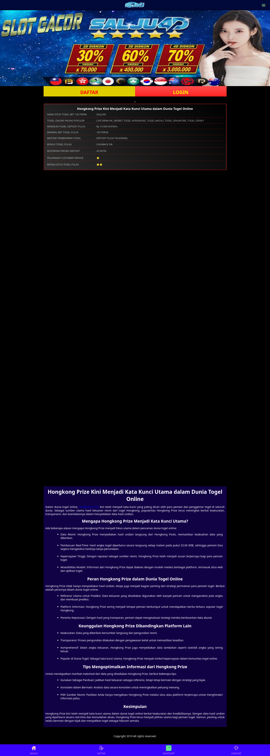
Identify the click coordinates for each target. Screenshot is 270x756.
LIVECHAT (236, 750)
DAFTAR (89, 92)
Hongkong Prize (89, 507)
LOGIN (180, 92)
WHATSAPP (169, 750)
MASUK (34, 750)
